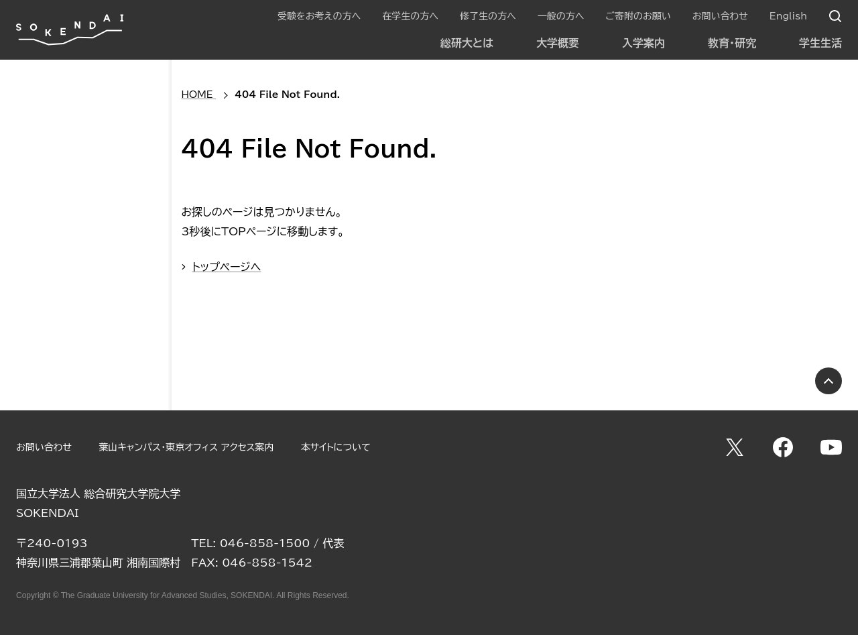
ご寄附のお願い (637, 16)
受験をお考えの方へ (319, 16)
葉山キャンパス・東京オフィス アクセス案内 (186, 447)
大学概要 (557, 43)
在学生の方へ (410, 16)
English (788, 16)
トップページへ (226, 267)
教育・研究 (732, 43)
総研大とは (466, 43)
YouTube (831, 447)
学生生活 (820, 43)
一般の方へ (561, 16)
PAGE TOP (828, 380)
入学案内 (643, 43)
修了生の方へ (488, 16)
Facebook (783, 447)
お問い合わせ (720, 16)
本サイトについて (336, 447)
